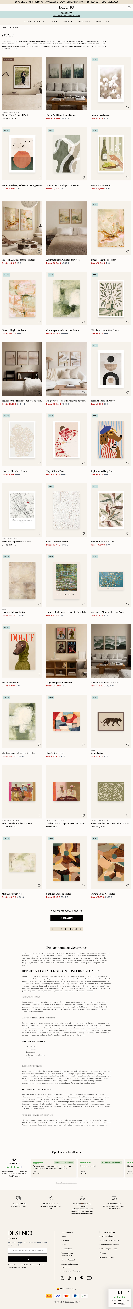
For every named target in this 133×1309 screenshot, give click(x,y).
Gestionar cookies (106, 1257)
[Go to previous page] (52, 929)
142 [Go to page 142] (75, 929)
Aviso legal (65, 1240)
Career (63, 1245)
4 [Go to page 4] (70, 929)
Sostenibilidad (66, 1249)
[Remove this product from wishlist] (39, 107)
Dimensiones (84, 21)
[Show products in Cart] (129, 7)
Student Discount (68, 1260)
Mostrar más (66, 918)
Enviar (27, 1259)
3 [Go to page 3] (65, 929)
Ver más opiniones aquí (66, 1183)
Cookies (102, 1253)
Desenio (5, 27)
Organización (102, 21)
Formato (67, 21)
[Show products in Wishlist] (124, 7)
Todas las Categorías (34, 21)
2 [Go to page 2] (61, 929)
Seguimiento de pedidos (109, 1240)
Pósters (15, 27)
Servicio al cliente (106, 1236)
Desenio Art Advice (107, 1232)
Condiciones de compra (109, 1245)
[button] (119, 1298)
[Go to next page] (80, 929)
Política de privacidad (32, 1265)
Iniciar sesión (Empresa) (70, 1271)
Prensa (63, 1236)
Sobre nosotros (67, 1232)
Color (53, 21)
